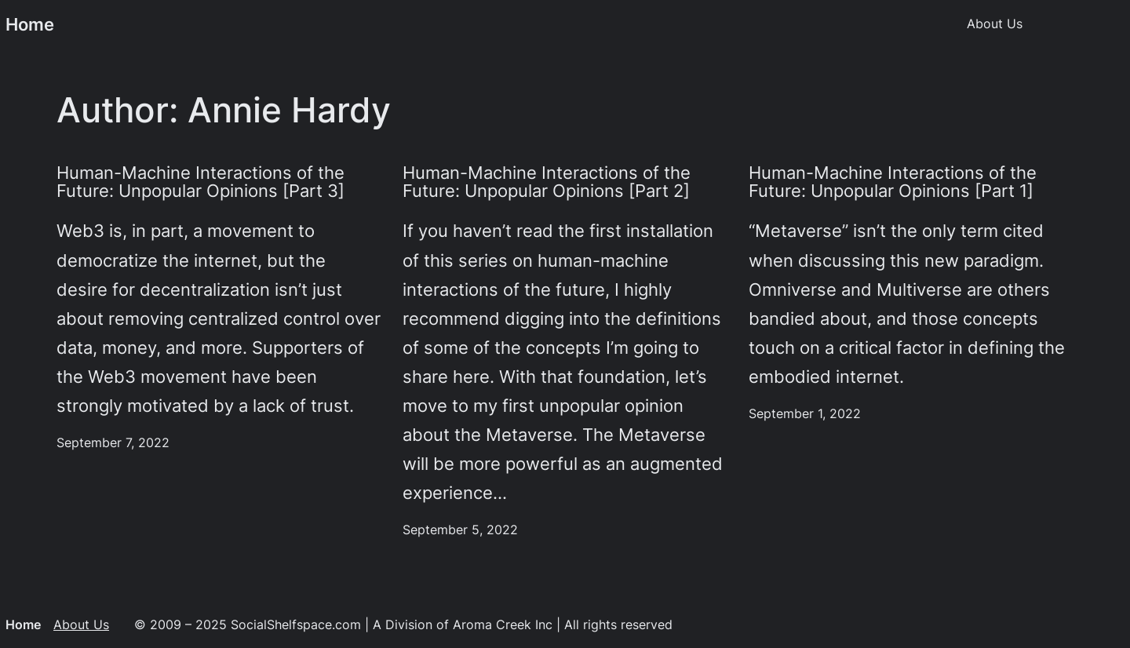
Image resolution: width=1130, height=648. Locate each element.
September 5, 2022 (460, 529)
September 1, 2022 (805, 413)
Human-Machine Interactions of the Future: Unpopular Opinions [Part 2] (547, 183)
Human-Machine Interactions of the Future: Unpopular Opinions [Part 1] (893, 183)
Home (29, 24)
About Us (81, 624)
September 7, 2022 (113, 442)
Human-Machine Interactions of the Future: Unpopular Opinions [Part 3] (200, 183)
